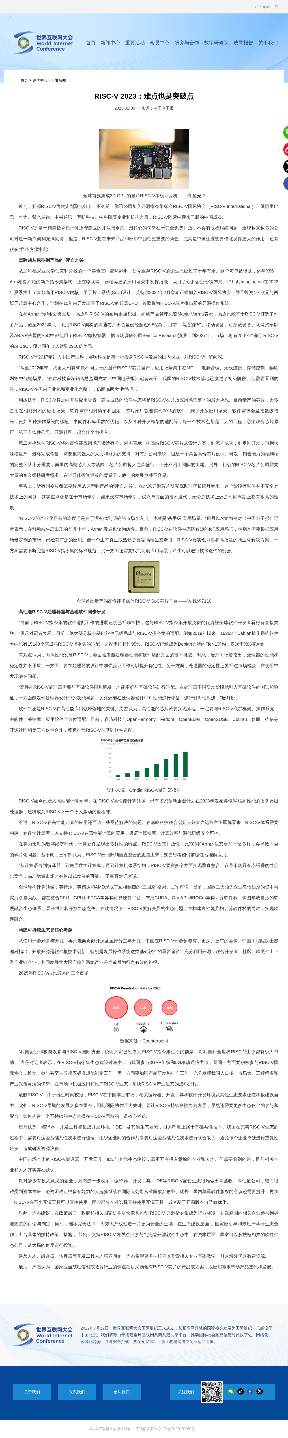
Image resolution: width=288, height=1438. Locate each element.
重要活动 (135, 42)
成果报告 (243, 42)
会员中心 (160, 42)
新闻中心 (110, 42)
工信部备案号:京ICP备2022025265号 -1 (167, 1429)
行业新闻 (59, 80)
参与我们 (122, 1392)
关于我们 (268, 42)
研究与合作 (186, 42)
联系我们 (77, 1392)
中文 (254, 7)
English (264, 7)
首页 (91, 42)
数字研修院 (216, 42)
